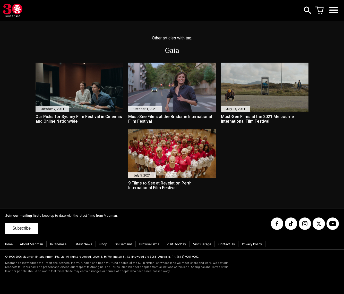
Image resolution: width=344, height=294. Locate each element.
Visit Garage (202, 244)
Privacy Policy (252, 244)
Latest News (83, 244)
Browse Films (149, 244)
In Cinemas (58, 244)
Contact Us (226, 244)
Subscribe (21, 228)
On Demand (123, 244)
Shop (103, 244)
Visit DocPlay (176, 244)
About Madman (31, 244)
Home (8, 244)
